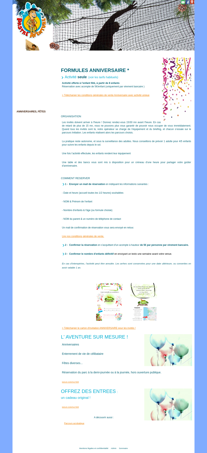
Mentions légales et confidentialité (93, 448)
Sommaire (123, 448)
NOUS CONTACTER (70, 382)
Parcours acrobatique (74, 423)
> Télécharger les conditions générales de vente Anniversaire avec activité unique (106, 95)
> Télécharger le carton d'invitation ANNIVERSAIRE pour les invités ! (99, 328)
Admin (113, 448)
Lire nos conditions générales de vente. (83, 236)
